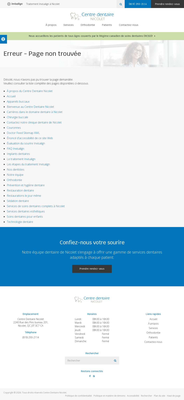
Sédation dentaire (18, 201)
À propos (153, 323)
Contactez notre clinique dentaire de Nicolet (34, 122)
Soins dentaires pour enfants (25, 216)
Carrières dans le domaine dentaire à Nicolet (34, 112)
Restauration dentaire (20, 190)
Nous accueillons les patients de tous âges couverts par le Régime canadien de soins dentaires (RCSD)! (91, 35)
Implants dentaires (18, 154)
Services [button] (68, 25)
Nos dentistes (15, 169)
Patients (107, 25)
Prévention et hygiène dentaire (26, 185)
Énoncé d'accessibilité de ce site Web (30, 138)
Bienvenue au (30, 107)
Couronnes (14, 128)
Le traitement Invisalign (21, 159)
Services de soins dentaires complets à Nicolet (36, 206)
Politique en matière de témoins (109, 395)
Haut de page (174, 395)
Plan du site (159, 395)
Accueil (11, 96)
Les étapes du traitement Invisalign (28, 164)
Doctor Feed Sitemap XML (23, 133)
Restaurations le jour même (24, 196)
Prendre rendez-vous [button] (166, 4)
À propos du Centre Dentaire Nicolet (29, 91)
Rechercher (146, 395)
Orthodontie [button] (88, 25)
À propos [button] (51, 25)
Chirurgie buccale (17, 117)
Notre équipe (15, 175)
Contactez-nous (128, 25)
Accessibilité (133, 395)
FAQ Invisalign (15, 148)
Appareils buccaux (18, 101)
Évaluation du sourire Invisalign (26, 143)
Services (153, 328)
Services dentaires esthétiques (26, 211)
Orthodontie (14, 180)
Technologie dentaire (20, 222)
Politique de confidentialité (78, 395)
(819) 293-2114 (30, 337)
